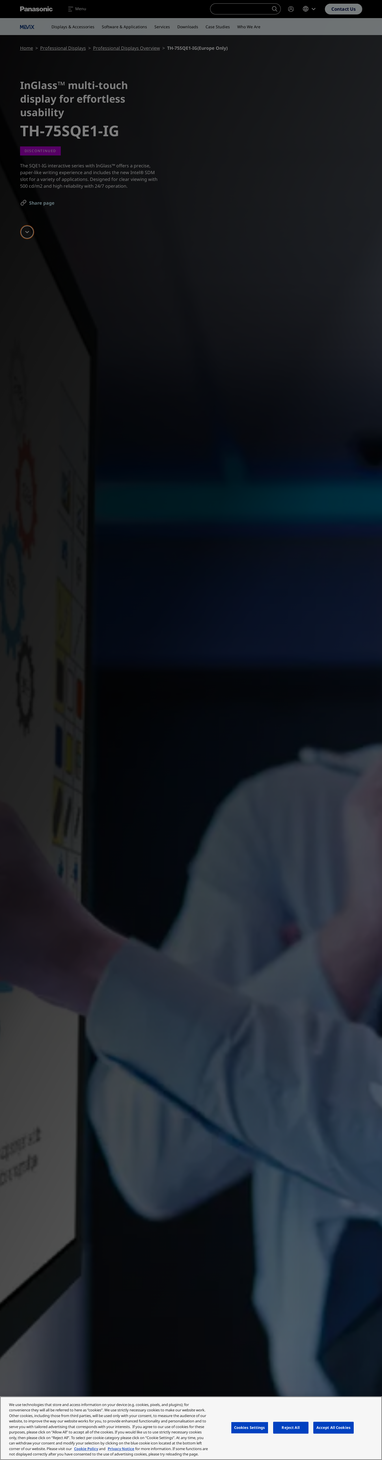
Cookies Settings (249, 1427)
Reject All (290, 1427)
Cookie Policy (86, 1448)
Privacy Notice (121, 1448)
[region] (191, 1428)
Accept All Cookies (333, 1427)
